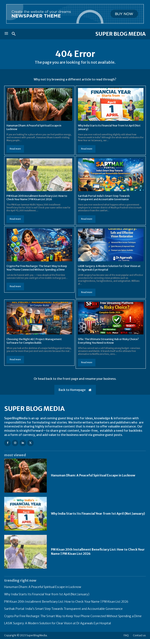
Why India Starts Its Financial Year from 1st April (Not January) (98, 513)
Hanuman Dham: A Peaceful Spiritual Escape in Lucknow (93, 475)
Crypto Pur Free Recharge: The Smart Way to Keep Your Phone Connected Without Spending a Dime (73, 616)
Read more (15, 148)
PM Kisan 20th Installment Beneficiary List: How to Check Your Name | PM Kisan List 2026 (37, 197)
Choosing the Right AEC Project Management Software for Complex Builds (34, 341)
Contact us (139, 635)
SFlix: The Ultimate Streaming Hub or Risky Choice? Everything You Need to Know (108, 341)
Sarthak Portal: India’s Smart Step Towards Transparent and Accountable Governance (104, 197)
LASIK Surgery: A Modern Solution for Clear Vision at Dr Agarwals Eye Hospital (57, 623)
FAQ (126, 635)
